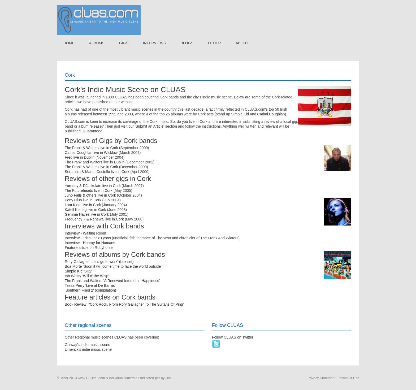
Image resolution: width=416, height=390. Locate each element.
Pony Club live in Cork (83, 200)
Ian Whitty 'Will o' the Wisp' (87, 276)
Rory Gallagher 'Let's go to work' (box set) (99, 261)
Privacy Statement (321, 378)
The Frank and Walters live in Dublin (94, 162)
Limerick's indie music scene (88, 349)
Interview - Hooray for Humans (90, 243)
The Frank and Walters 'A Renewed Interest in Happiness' (112, 281)
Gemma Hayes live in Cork (87, 214)
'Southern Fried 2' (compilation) (90, 290)
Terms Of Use (348, 378)
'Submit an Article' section (156, 126)
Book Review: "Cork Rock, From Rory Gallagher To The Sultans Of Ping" (124, 304)
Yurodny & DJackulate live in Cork (93, 186)
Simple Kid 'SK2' (78, 271)
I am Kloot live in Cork (83, 205)
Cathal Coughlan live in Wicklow (91, 152)
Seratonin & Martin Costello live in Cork (97, 172)
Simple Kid (240, 114)
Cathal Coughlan (271, 114)
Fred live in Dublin (79, 157)
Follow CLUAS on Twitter (232, 337)
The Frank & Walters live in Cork (91, 148)
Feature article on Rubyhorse (89, 247)
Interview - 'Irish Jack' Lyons (88, 238)
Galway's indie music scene (87, 345)
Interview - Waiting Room (85, 233)
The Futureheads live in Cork (88, 190)
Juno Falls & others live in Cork (90, 195)
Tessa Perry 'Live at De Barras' (90, 285)
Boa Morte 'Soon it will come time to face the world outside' (113, 266)
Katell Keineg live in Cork (85, 209)
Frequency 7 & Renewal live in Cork (94, 219)
